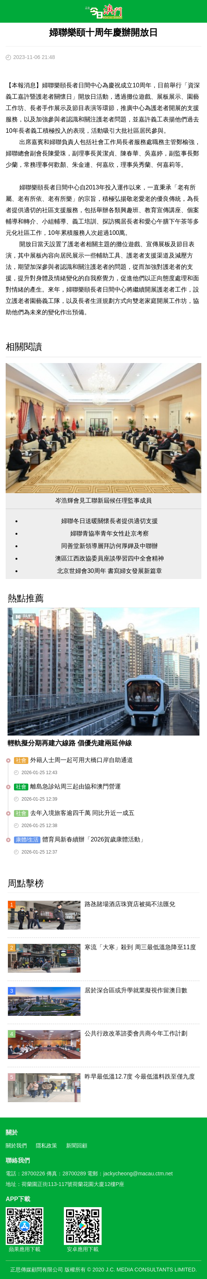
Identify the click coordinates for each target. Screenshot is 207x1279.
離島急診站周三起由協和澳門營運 (67, 786)
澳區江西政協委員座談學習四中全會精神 (109, 558)
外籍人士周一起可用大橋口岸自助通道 (73, 760)
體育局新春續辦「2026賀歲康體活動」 (80, 839)
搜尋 (179, 13)
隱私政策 (46, 1145)
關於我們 (16, 1145)
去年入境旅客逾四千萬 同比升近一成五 (74, 813)
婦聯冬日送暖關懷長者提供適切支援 (109, 521)
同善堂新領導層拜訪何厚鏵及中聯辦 (109, 546)
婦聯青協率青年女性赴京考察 (109, 533)
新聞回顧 (76, 1145)
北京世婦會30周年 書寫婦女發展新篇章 (109, 571)
